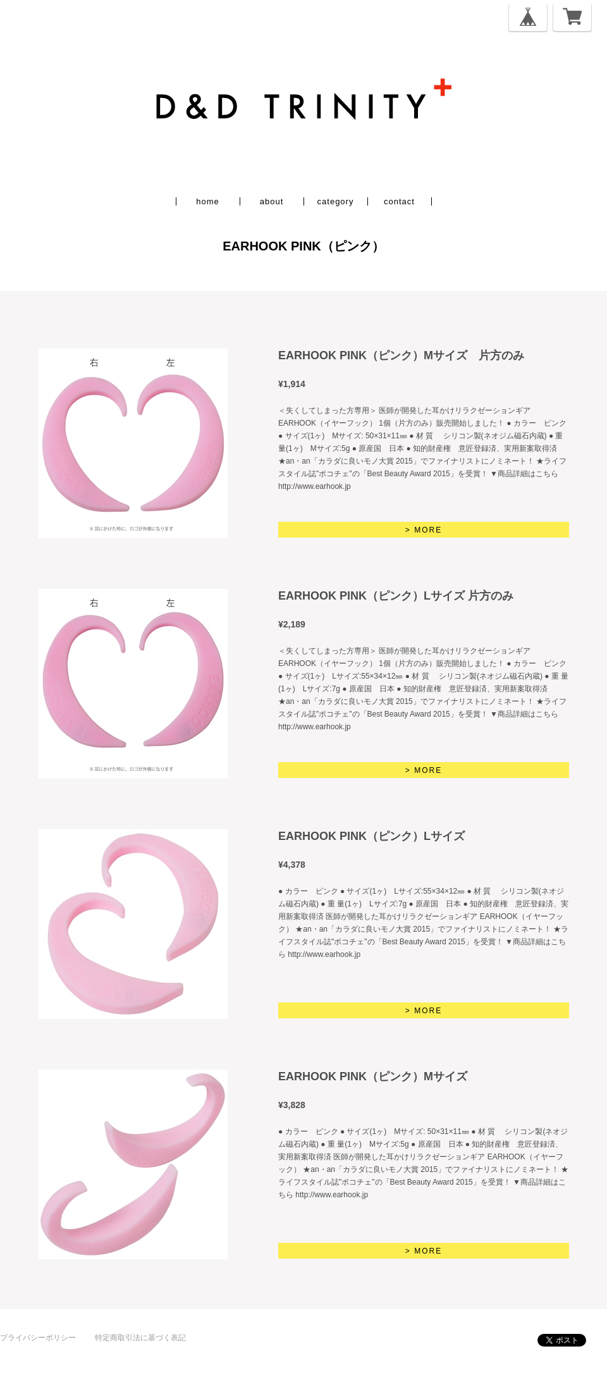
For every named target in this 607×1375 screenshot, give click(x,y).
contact (399, 201)
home (207, 201)
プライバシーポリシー (38, 1337)
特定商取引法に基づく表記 (140, 1337)
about (272, 201)
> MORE (423, 530)
